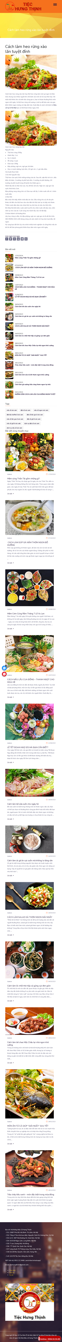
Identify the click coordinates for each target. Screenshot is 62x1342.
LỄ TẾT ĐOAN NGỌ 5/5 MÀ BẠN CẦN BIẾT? (31, 297)
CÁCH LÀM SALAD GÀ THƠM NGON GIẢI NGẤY (32, 326)
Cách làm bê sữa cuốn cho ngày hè (27, 306)
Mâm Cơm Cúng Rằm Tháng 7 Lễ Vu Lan (29, 277)
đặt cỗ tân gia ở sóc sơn (35, 415)
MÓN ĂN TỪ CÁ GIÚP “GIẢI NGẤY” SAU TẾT (31, 355)
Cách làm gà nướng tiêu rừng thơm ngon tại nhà (32, 384)
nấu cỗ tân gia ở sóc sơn (15, 419)
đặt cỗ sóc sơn (25, 410)
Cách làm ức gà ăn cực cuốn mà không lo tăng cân (33, 316)
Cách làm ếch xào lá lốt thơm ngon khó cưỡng (32, 375)
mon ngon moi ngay (12, 236)
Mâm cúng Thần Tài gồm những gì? (28, 258)
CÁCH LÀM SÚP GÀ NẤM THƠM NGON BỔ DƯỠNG (33, 268)
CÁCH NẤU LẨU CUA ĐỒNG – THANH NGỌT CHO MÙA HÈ (35, 288)
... (53, 490)
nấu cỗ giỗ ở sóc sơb (14, 423)
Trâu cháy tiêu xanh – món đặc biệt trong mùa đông (34, 365)
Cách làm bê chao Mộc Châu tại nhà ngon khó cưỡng (34, 345)
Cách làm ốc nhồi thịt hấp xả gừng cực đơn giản (32, 336)
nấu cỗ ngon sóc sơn (41, 410)
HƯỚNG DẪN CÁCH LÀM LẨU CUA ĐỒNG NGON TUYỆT (35, 394)
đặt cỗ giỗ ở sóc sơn (33, 419)
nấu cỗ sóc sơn (12, 410)
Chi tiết (10, 494)
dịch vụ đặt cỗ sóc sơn (31, 423)
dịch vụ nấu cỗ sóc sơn (14, 428)
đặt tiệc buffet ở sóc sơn (15, 415)
